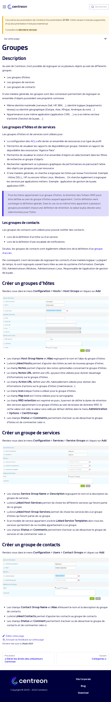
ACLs (34, 141)
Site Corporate (83, 679)
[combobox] (99, 6)
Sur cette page (11, 38)
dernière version (27, 29)
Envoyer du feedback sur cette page (25, 639)
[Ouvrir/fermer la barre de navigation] (4, 7)
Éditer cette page (13, 635)
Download (83, 692)
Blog (83, 686)
